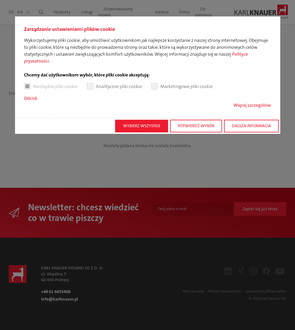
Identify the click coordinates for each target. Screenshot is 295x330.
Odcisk (30, 98)
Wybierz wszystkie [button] (141, 126)
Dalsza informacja (251, 126)
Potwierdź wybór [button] (196, 126)
